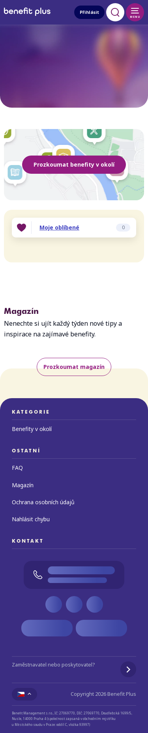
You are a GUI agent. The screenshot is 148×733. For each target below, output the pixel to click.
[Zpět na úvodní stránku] (27, 17)
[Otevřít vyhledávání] (115, 12)
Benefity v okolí (32, 429)
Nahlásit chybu (31, 519)
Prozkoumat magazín (74, 366)
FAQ (17, 467)
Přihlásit (89, 12)
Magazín (23, 485)
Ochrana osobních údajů (43, 502)
